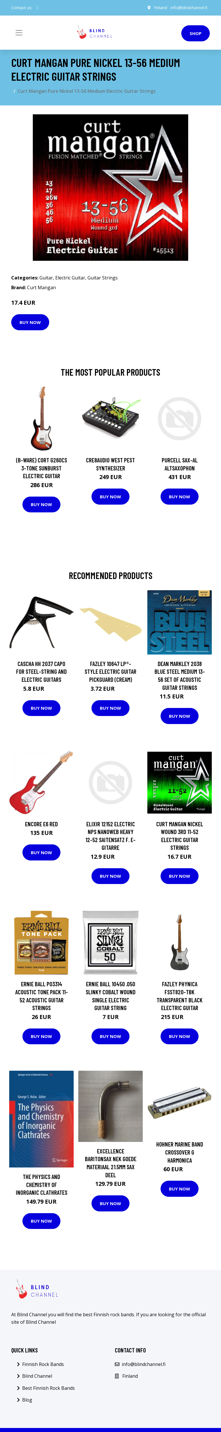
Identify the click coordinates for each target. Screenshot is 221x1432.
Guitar (46, 278)
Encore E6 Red (41, 823)
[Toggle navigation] (19, 32)
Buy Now (30, 322)
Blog (27, 1400)
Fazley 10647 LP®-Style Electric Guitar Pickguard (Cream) (110, 671)
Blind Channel (37, 1376)
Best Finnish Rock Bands (48, 1388)
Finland (160, 7)
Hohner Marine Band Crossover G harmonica (179, 1151)
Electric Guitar (70, 278)
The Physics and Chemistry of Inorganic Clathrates (41, 1184)
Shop (195, 33)
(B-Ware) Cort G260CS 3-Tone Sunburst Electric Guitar (41, 467)
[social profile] (38, 7)
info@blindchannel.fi (188, 7)
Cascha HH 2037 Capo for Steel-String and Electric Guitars (41, 671)
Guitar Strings (102, 278)
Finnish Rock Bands (43, 1364)
